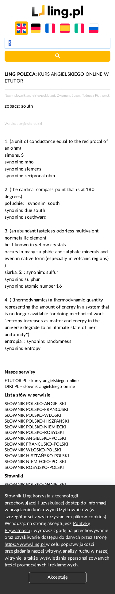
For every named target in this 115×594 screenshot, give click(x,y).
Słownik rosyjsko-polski (34, 468)
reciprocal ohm (40, 176)
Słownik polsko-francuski (36, 410)
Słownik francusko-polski (36, 444)
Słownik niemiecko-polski (35, 462)
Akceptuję (58, 577)
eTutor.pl (16, 381)
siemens (33, 169)
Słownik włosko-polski (33, 450)
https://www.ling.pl (25, 544)
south (27, 106)
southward (35, 217)
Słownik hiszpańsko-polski (37, 456)
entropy (32, 348)
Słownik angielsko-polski (35, 438)
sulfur (52, 272)
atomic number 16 (43, 286)
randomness (59, 341)
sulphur (32, 279)
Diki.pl (12, 387)
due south (35, 210)
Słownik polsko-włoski (33, 415)
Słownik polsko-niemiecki (35, 427)
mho (29, 162)
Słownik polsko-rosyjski (34, 433)
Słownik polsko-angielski (35, 404)
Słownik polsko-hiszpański (37, 421)
